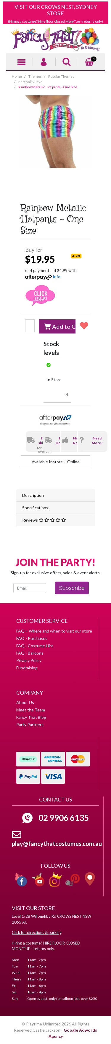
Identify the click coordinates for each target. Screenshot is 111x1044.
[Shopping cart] (89, 61)
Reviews (44, 519)
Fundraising (27, 667)
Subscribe (72, 588)
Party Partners (30, 724)
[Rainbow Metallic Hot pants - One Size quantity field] (30, 325)
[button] (83, 325)
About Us (25, 702)
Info (56, 276)
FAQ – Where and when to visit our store (54, 630)
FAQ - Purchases (31, 638)
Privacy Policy (28, 660)
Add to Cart (59, 326)
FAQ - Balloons (30, 652)
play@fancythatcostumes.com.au (57, 843)
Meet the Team (30, 709)
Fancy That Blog (31, 717)
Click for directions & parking (37, 932)
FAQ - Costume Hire (35, 645)
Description (33, 495)
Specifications (35, 507)
